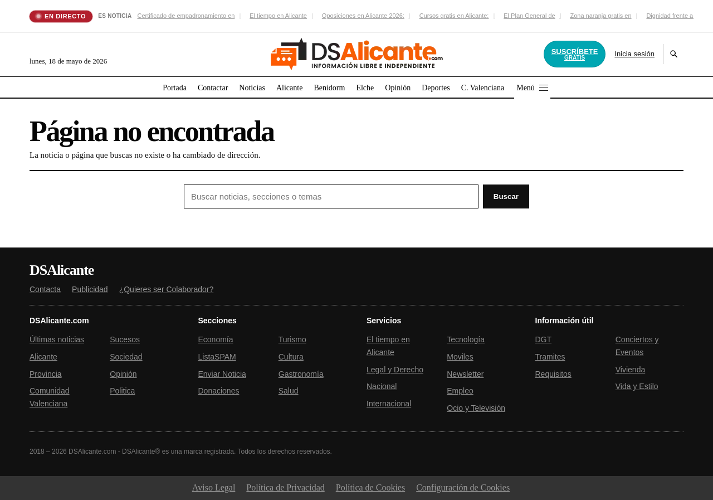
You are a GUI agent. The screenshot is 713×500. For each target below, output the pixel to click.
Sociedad (126, 356)
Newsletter (465, 374)
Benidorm (329, 88)
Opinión (398, 88)
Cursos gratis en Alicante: (454, 15)
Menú (532, 88)
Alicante (289, 88)
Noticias (252, 88)
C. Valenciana (483, 88)
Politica (122, 390)
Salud (289, 390)
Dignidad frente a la (672, 15)
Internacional (389, 403)
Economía (215, 339)
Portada (175, 88)
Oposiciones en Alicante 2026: (363, 15)
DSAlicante (62, 270)
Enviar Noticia (222, 374)
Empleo (460, 390)
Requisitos (553, 374)
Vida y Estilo (637, 386)
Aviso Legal (213, 487)
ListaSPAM (217, 356)
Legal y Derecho (395, 369)
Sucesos (125, 339)
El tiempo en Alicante (278, 15)
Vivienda (630, 369)
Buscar (506, 196)
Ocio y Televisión (476, 408)
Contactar (213, 88)
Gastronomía (301, 374)
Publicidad (90, 289)
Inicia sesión (634, 54)
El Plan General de (529, 15)
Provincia (46, 374)
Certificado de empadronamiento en (186, 15)
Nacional (382, 386)
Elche (365, 88)
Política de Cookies (370, 487)
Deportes (436, 88)
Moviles (460, 356)
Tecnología (466, 339)
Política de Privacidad (285, 487)
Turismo (292, 339)
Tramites (550, 356)
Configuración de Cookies (463, 487)
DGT (543, 339)
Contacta (45, 289)
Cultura (291, 356)
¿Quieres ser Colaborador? (166, 289)
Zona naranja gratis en (600, 15)
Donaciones (219, 390)
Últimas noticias (57, 339)
